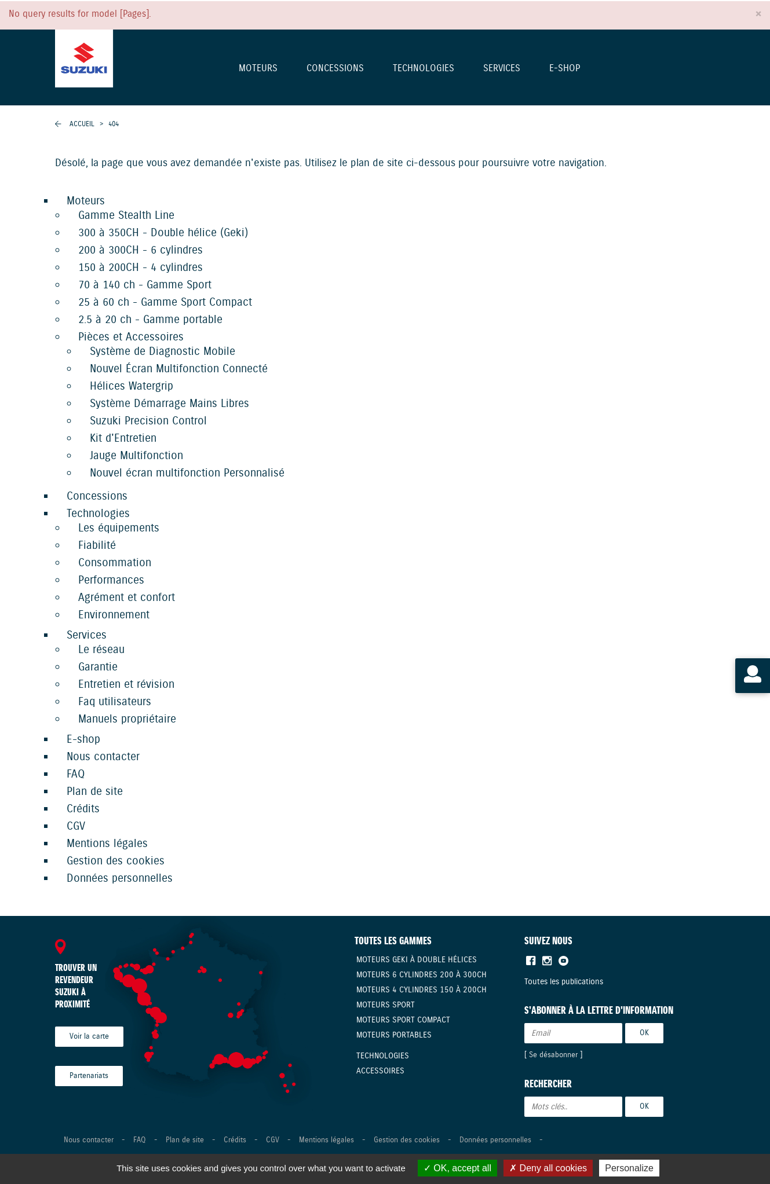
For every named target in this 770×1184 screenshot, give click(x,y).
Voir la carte (89, 1037)
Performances (111, 580)
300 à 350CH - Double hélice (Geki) (163, 233)
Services (501, 69)
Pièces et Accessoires (131, 337)
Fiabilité (97, 545)
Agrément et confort (126, 598)
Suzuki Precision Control (148, 421)
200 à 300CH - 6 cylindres (140, 250)
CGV (76, 826)
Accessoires (380, 1071)
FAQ (76, 774)
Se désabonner (553, 1055)
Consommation (114, 563)
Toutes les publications (563, 982)
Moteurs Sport (385, 1005)
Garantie (98, 667)
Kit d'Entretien (123, 438)
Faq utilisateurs (114, 702)
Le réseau (101, 650)
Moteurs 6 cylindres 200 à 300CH (421, 975)
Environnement (113, 615)
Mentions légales (107, 844)
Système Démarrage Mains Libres (169, 404)
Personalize (629, 1168)
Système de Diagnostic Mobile (162, 351)
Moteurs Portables (394, 1035)
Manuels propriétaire (127, 719)
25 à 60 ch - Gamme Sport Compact (165, 302)
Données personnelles (120, 878)
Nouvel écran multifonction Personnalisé (187, 473)
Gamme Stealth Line (126, 215)
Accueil (82, 124)
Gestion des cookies (116, 861)
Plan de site (95, 792)
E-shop (564, 69)
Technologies (423, 69)
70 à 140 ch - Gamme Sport (144, 285)
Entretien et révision (126, 684)
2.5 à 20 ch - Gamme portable (150, 320)
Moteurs (258, 69)
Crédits (83, 809)
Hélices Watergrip (131, 386)
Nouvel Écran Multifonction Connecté (179, 369)
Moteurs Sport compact (403, 1020)
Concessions (335, 69)
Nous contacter (103, 757)
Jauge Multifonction (136, 456)
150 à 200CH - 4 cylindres (140, 268)
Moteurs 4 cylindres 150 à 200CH (421, 990)
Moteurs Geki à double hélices (416, 960)
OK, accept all (457, 1168)
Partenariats (89, 1076)
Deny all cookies (548, 1168)
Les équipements (118, 528)
